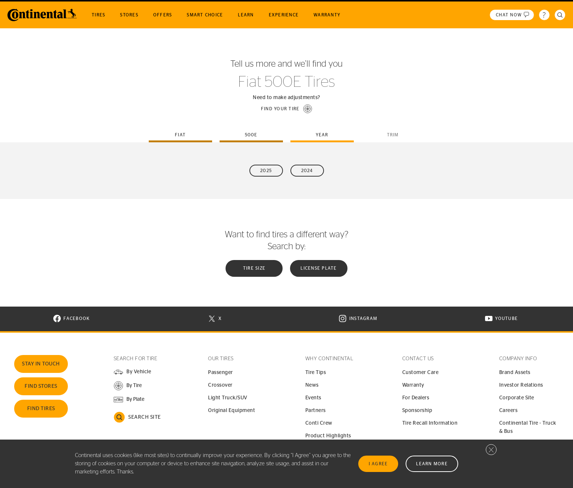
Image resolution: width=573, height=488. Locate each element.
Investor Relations (521, 385)
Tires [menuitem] (98, 15)
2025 (266, 170)
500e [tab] (251, 135)
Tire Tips (315, 372)
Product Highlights (328, 435)
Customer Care (420, 372)
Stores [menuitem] (129, 15)
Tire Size (254, 268)
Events (313, 397)
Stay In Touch (41, 364)
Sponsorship (417, 410)
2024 (307, 170)
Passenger (220, 372)
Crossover (220, 385)
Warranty (413, 385)
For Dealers (415, 397)
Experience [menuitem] (284, 15)
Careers (508, 410)
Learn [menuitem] (246, 15)
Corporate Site (516, 397)
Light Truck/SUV (228, 397)
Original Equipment (231, 410)
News (312, 385)
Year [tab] (322, 135)
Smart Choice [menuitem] (205, 15)
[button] (286, 108)
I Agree (378, 464)
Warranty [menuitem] (327, 15)
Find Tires (41, 408)
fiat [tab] (180, 135)
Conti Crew (319, 423)
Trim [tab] (393, 135)
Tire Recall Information (430, 423)
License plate (318, 268)
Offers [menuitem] (162, 15)
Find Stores (41, 386)
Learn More (432, 464)
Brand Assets (515, 372)
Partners (315, 410)
